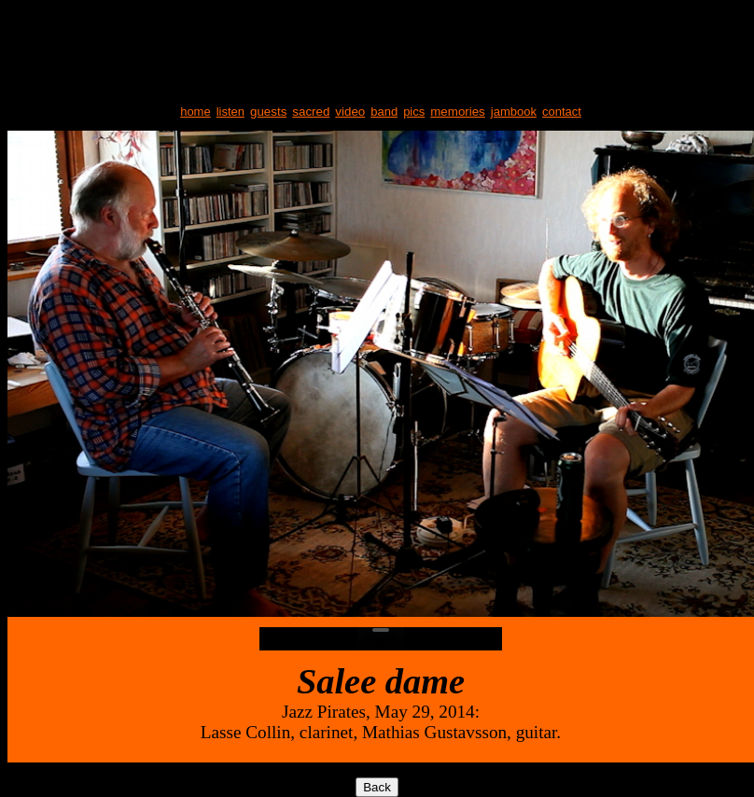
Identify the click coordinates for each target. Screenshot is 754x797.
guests (268, 112)
